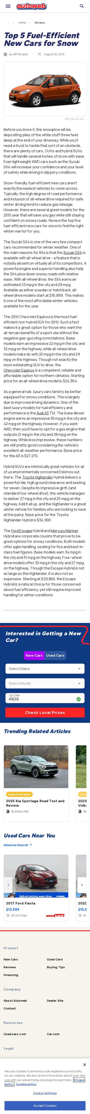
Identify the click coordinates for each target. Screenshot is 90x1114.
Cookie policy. (26, 1084)
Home (22, 23)
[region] (45, 1086)
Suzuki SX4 (73, 252)
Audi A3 (43, 413)
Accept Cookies (45, 1106)
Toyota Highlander (37, 477)
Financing (11, 975)
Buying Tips (56, 967)
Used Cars (55, 655)
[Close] (85, 1065)
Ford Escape (21, 530)
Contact (10, 1008)
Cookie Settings (45, 1093)
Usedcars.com (15, 1034)
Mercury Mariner (64, 530)
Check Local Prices (45, 712)
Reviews (10, 967)
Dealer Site (55, 1001)
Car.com (53, 1034)
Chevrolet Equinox (19, 370)
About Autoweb (15, 1001)
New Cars (34, 655)
